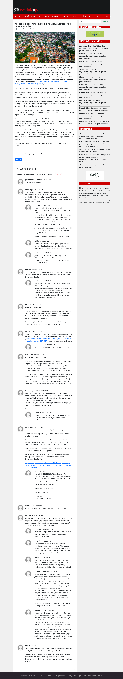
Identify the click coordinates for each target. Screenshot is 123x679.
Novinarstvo (84, 200)
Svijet (108, 191)
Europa (81, 198)
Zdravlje (89, 200)
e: (52, 548)
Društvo (101, 188)
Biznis (84, 16)
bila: (35, 440)
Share (19, 160)
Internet (103, 202)
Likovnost (94, 200)
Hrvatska (83, 188)
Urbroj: (37, 488)
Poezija (102, 200)
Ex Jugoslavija (100, 195)
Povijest (107, 188)
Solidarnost (98, 202)
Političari (81, 191)
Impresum (92, 675)
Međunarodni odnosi (90, 195)
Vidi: (41, 459)
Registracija (108, 16)
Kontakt (100, 675)
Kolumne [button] (66, 16)
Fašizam (86, 198)
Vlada (106, 195)
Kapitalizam (97, 193)
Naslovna (19, 16)
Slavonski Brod (97, 191)
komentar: (44, 357)
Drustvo (107, 202)
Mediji (81, 193)
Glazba (102, 197)
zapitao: (63, 430)
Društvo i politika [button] (32, 16)
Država (89, 188)
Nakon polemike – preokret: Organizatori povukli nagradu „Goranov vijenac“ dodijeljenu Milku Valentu (94, 144)
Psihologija (98, 200)
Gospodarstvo (89, 191)
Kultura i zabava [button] (50, 16)
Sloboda (81, 204)
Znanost (94, 202)
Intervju (76, 16)
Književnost (86, 193)
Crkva (80, 200)
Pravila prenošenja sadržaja (63, 675)
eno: (40, 307)
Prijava (99, 16)
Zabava (85, 202)
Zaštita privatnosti (80, 675)
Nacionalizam (98, 197)
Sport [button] (91, 16)
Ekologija (81, 202)
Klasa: (36, 485)
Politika (95, 188)
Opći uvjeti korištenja (44, 675)
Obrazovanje (107, 200)
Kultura (104, 191)
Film (90, 197)
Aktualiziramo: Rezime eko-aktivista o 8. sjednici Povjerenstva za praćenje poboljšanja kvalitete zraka (93, 136)
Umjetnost (89, 202)
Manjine (106, 197)
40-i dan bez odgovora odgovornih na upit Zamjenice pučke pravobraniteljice (93, 48)
